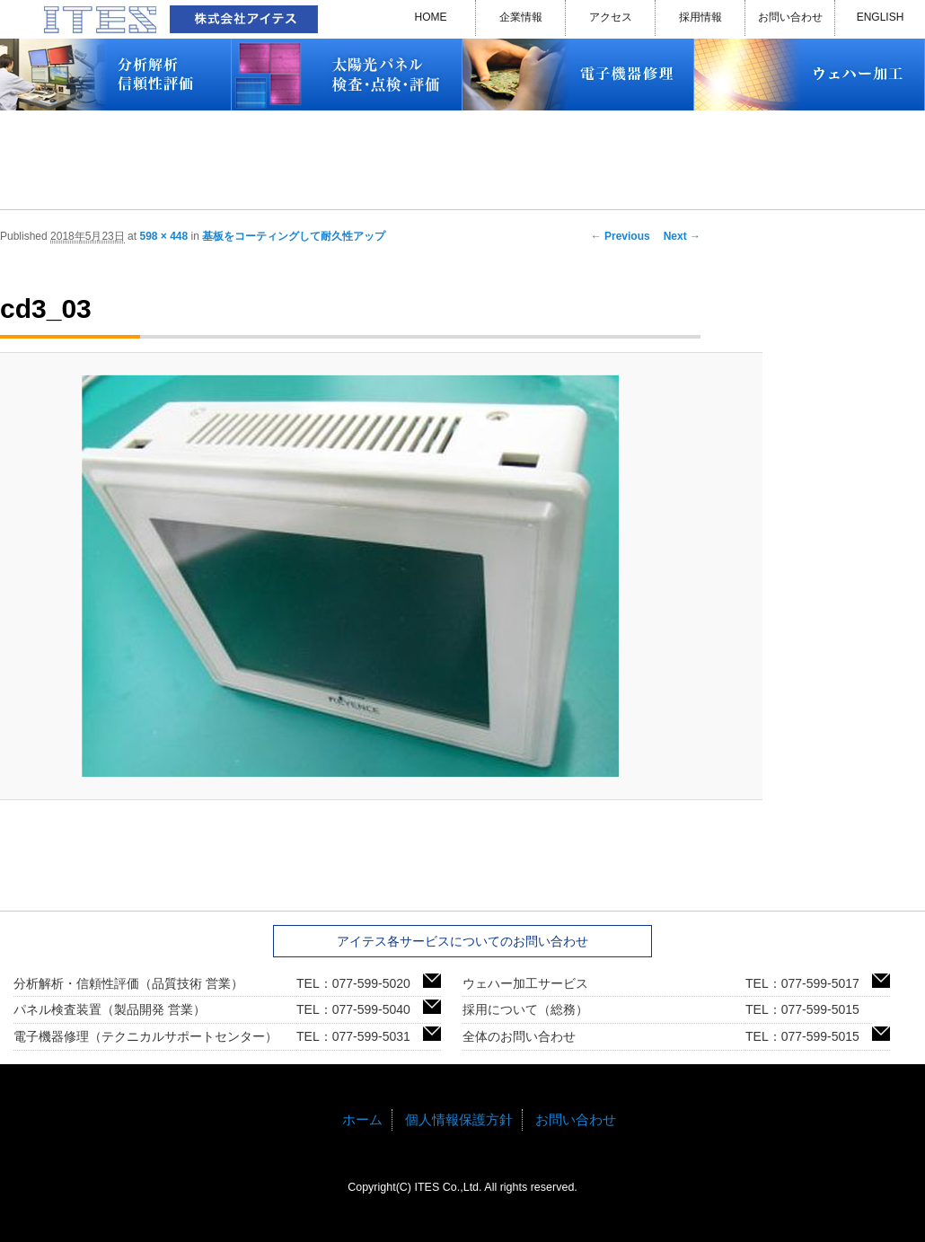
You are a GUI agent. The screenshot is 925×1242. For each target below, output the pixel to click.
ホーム (362, 1119)
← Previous (620, 236)
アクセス (610, 17)
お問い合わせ (790, 17)
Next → (682, 236)
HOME (431, 17)
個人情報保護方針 (459, 1119)
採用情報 (700, 17)
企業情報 (520, 17)
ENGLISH (880, 17)
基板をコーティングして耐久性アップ (293, 236)
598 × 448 (163, 236)
